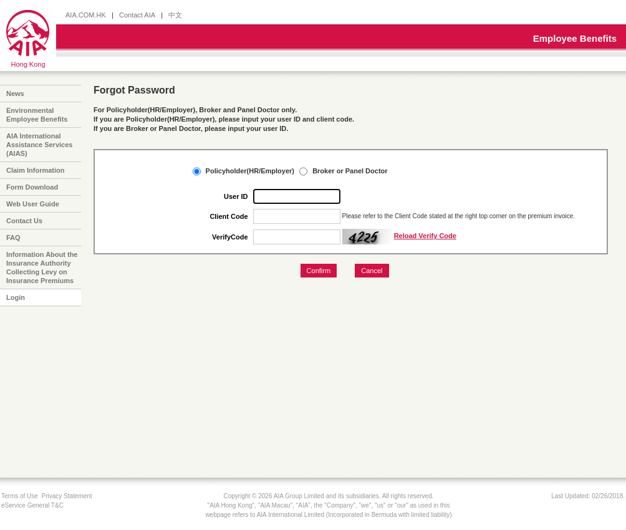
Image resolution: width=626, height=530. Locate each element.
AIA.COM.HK (85, 15)
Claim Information (35, 170)
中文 (175, 15)
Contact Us (24, 220)
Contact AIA (137, 15)
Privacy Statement (66, 496)
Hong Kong (28, 64)
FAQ (13, 237)
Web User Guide (32, 204)
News (15, 93)
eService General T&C (32, 505)
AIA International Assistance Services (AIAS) (39, 144)
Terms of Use (19, 496)
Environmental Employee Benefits (36, 115)
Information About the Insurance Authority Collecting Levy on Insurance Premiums (41, 267)
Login (15, 297)
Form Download (32, 187)
